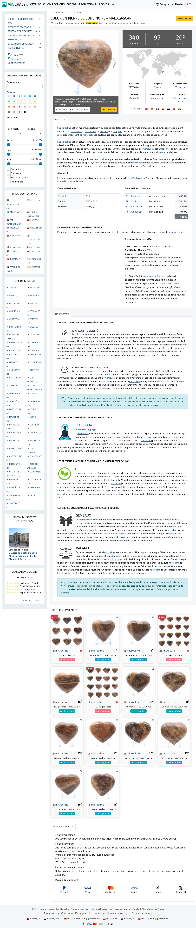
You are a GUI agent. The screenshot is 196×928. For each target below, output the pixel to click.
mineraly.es (110, 918)
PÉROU (34, 247)
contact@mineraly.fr (119, 913)
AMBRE (14, 295)
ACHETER (185, 18)
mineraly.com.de (73, 918)
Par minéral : (13, 129)
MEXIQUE (15, 247)
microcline (60, 650)
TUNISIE (15, 259)
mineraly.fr (34, 918)
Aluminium (136, 211)
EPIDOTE (35, 354)
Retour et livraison (99, 909)
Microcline (180, 87)
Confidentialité (62, 909)
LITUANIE (36, 228)
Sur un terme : (13, 117)
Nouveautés (15, 55)
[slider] (8, 144)
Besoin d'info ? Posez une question (72, 109)
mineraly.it (93, 918)
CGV (34, 909)
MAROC (15, 235)
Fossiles (15, 39)
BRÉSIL (15, 212)
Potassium (137, 206)
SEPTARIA (35, 472)
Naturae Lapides (177, 232)
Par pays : (31, 129)
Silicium (135, 201)
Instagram (81, 913)
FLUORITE (35, 362)
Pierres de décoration (22, 27)
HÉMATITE (15, 378)
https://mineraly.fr (144, 913)
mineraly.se (162, 918)
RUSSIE (35, 251)
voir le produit (67, 659)
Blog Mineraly (51, 913)
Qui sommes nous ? (80, 909)
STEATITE (35, 487)
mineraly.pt (145, 918)
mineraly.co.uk (52, 918)
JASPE (13, 385)
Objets (69, 13)
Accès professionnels (120, 909)
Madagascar (157, 97)
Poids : (10, 150)
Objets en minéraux (21, 35)
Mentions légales (46, 909)
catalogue (58, 13)
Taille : (10, 159)
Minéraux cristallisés (22, 31)
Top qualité (15, 59)
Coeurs (79, 13)
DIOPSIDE (35, 350)
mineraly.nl (128, 918)
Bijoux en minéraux (21, 43)
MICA (33, 417)
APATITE (14, 311)
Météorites (16, 47)
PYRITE (14, 440)
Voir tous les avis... (32, 600)
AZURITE (14, 319)
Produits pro (17, 63)
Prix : (9, 140)
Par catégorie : (13, 82)
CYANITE (14, 350)
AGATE (14, 287)
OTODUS (35, 432)
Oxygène (135, 196)
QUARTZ (15, 448)
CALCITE (35, 327)
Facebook (67, 913)
